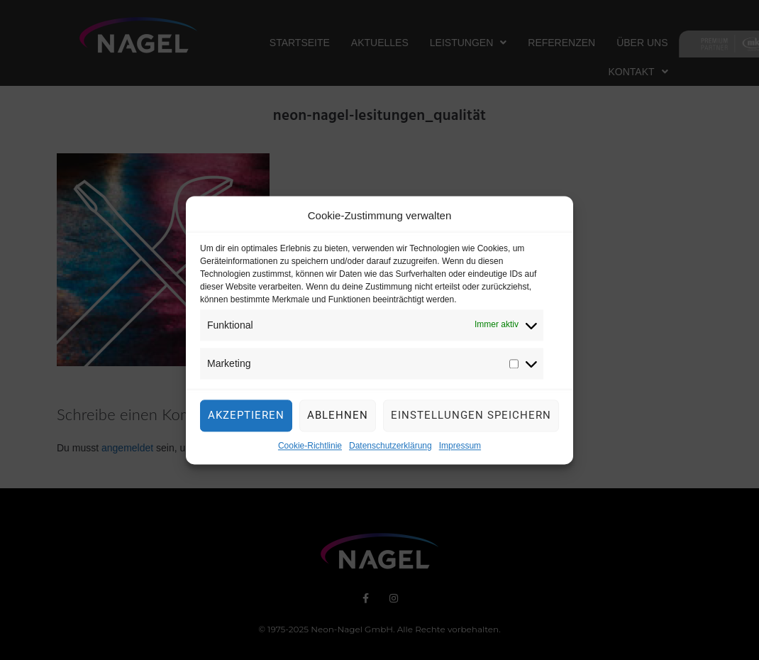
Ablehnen (337, 418)
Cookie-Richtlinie (310, 449)
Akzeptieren (246, 418)
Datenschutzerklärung (390, 449)
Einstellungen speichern (471, 418)
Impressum (460, 449)
